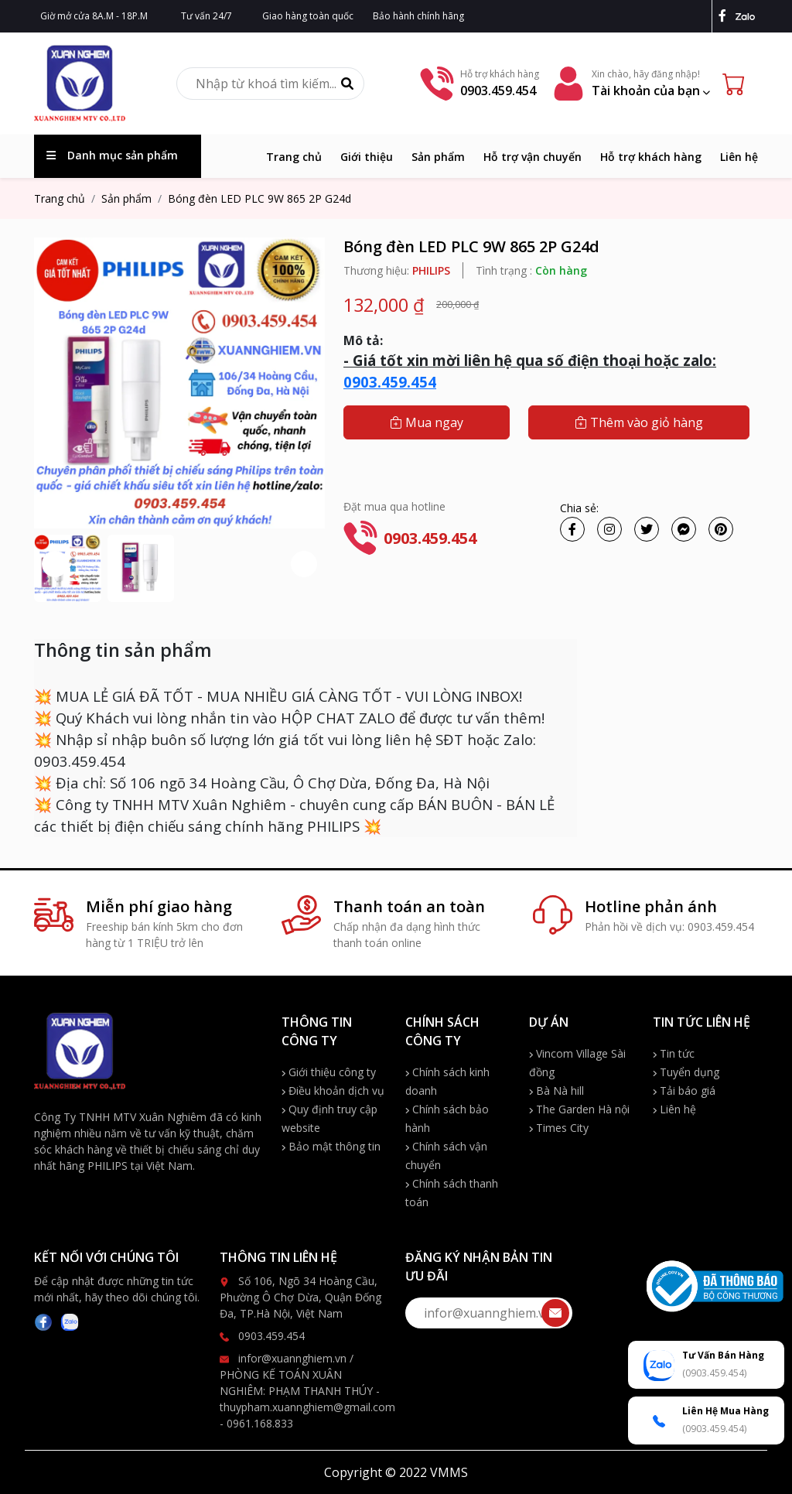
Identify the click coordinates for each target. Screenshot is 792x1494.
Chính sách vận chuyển (446, 1155)
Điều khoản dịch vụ (333, 1090)
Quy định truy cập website (329, 1118)
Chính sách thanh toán (451, 1192)
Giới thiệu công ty (329, 1072)
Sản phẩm (438, 156)
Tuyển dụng (686, 1072)
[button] (304, 564)
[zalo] (747, 15)
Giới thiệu (366, 156)
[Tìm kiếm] (347, 84)
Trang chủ (294, 156)
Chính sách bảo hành (447, 1118)
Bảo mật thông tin (331, 1146)
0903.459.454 (389, 381)
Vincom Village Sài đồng (577, 1062)
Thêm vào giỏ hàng (639, 422)
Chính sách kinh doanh (447, 1081)
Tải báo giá (684, 1090)
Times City (559, 1127)
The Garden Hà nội (579, 1109)
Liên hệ (739, 156)
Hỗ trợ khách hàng (651, 156)
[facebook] (725, 15)
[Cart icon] (737, 83)
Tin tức (674, 1053)
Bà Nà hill (556, 1090)
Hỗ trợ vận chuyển (532, 156)
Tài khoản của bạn (651, 90)
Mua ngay (426, 422)
